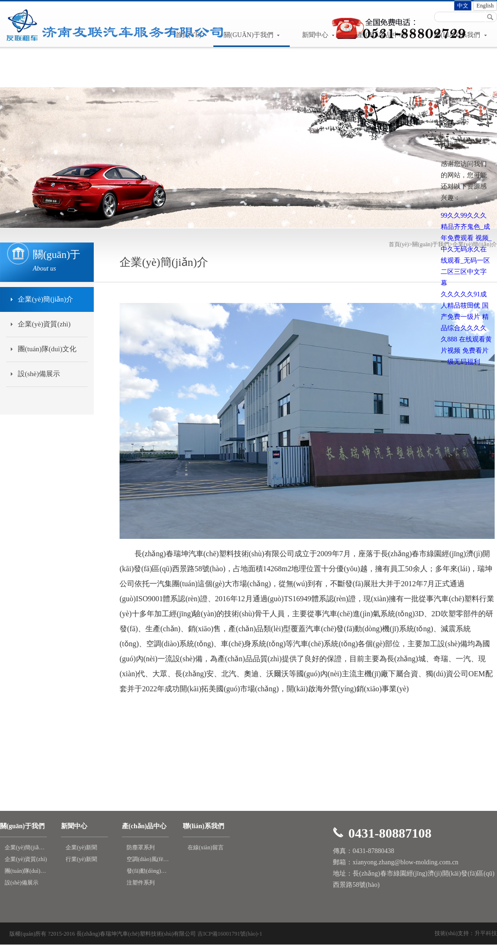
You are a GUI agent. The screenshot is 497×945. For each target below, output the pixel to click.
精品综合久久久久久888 (465, 328)
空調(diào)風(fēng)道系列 (148, 859)
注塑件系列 (141, 882)
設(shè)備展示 (39, 374)
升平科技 (485, 933)
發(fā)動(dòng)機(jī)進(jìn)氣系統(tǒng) (148, 871)
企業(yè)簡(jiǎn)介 (45, 299)
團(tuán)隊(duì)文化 (47, 349)
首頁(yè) (400, 244)
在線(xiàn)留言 (206, 847)
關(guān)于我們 (430, 244)
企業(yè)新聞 (81, 847)
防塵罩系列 (141, 847)
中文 (462, 5)
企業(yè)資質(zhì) (44, 324)
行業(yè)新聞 (81, 859)
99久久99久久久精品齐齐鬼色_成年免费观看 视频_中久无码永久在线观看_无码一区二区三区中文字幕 (466, 249)
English (485, 5)
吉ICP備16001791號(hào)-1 (229, 933)
